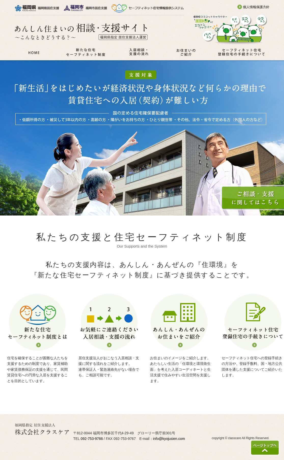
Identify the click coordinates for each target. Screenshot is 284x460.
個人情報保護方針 (253, 7)
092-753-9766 (92, 439)
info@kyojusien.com (169, 439)
